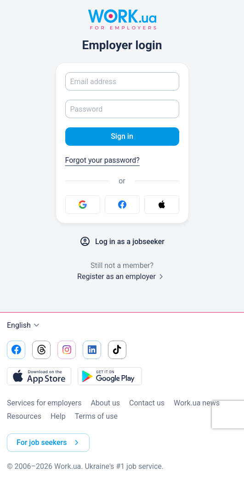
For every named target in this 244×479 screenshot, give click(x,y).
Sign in (122, 136)
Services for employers (44, 403)
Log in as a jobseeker (122, 241)
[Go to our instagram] (66, 350)
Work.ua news (197, 403)
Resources (24, 416)
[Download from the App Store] (39, 376)
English (24, 325)
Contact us (147, 403)
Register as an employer (122, 276)
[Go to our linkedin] (92, 350)
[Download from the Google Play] (110, 376)
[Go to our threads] (41, 350)
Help (58, 416)
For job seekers (49, 442)
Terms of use (96, 416)
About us (105, 403)
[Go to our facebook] (16, 350)
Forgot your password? (102, 160)
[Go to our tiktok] (117, 350)
